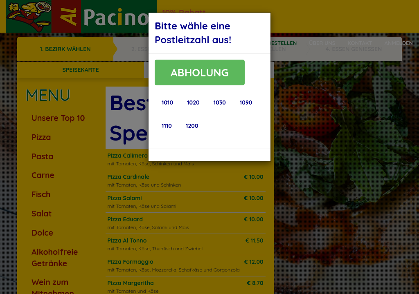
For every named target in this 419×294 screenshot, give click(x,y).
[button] (167, 102)
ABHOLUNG (200, 72)
